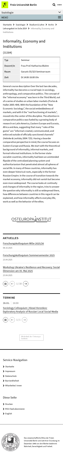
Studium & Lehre (36, 24)
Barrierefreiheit (12, 380)
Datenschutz (10, 376)
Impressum (10, 371)
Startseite (7, 24)
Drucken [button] (9, 404)
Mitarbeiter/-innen (13, 385)
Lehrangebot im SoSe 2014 (15, 28)
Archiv (51, 24)
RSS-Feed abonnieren (15, 408)
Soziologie (20, 24)
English (8, 413)
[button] (5, 284)
